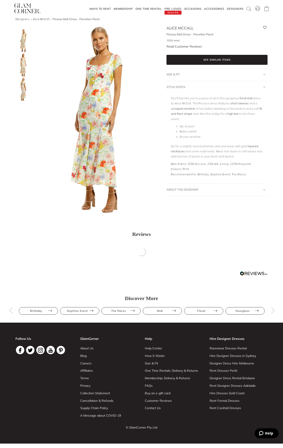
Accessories (214, 8)
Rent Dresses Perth (223, 371)
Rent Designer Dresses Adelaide (233, 386)
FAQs (149, 386)
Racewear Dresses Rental (228, 348)
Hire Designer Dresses (227, 339)
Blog (83, 356)
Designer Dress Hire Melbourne (232, 363)
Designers (235, 8)
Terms (84, 378)
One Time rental (149, 8)
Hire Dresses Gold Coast (227, 393)
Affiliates (86, 371)
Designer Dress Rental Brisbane (232, 378)
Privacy (85, 386)
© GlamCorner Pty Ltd (141, 427)
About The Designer (216, 189)
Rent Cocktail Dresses (225, 408)
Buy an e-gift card (157, 393)
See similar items (217, 59)
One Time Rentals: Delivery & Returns (171, 371)
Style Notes (216, 87)
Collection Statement (95, 393)
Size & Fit (216, 74)
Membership (123, 8)
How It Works (155, 356)
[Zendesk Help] (267, 433)
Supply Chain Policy (94, 408)
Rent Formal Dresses (224, 401)
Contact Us (153, 408)
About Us (87, 348)
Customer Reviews (158, 401)
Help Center (153, 348)
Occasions (192, 8)
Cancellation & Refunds (96, 401)
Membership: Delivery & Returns (167, 378)
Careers (86, 363)
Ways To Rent (100, 8)
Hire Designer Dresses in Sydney (233, 356)
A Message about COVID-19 (100, 415)
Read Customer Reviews (184, 46)
